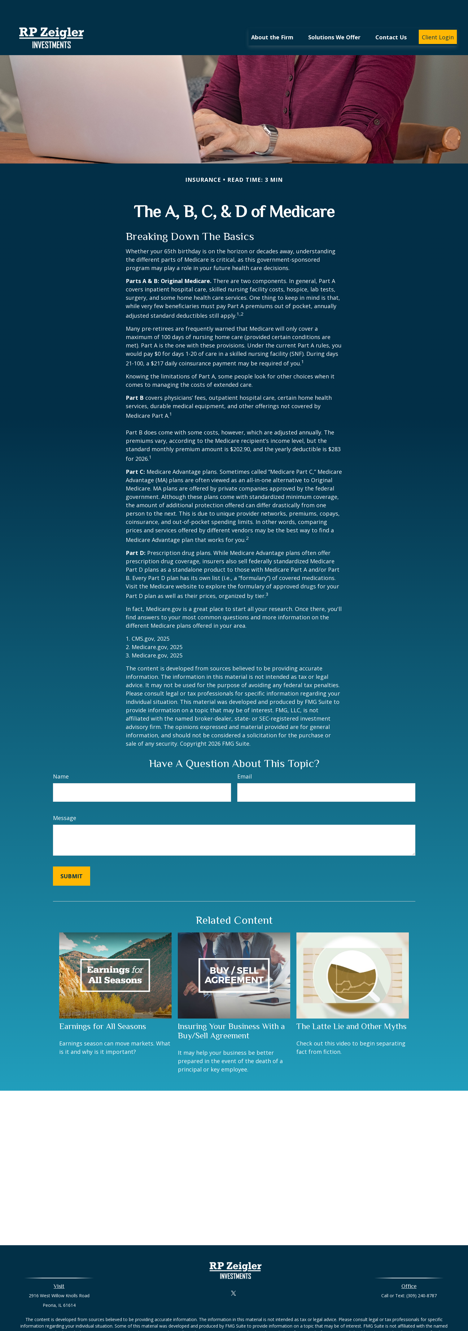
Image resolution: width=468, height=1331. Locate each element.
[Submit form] (71, 857)
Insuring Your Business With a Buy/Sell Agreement (231, 1012)
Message (64, 799)
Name (61, 758)
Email (244, 758)
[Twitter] (233, 1274)
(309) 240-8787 (421, 1277)
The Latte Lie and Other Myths (351, 1007)
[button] (272, 18)
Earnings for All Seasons (102, 1007)
